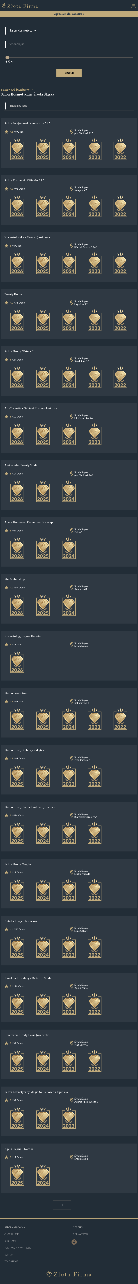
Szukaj (69, 73)
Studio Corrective (15, 693)
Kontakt (9, 1254)
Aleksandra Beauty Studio (21, 465)
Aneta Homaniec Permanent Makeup (28, 522)
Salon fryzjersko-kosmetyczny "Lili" (27, 123)
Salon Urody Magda (17, 864)
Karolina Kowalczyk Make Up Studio (28, 978)
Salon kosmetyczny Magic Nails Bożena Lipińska (36, 1092)
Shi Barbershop (14, 579)
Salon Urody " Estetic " (18, 351)
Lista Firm (77, 1227)
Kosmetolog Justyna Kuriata (22, 636)
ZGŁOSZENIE (11, 1261)
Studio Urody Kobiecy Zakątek (24, 750)
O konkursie (11, 1234)
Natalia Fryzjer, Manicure (21, 921)
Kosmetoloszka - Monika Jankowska (28, 237)
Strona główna (14, 1227)
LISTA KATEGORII (80, 1234)
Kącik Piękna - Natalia (19, 1149)
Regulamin (10, 1241)
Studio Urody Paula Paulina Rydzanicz (29, 807)
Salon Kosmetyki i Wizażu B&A (24, 180)
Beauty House (13, 294)
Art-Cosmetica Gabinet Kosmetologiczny (30, 408)
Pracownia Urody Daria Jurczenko (26, 1035)
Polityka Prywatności (17, 1248)
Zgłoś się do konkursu (69, 14)
